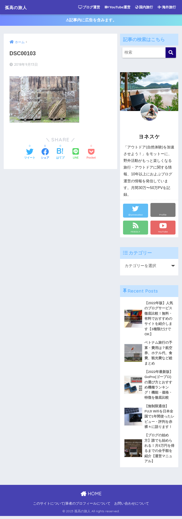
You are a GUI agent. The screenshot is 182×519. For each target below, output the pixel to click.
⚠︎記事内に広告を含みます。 (91, 20)
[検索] (171, 53)
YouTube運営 (117, 7)
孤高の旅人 (19, 7)
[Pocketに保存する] (91, 155)
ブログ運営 (89, 7)
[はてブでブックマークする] (60, 155)
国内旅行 (144, 7)
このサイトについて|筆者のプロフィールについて (71, 507)
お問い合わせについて (131, 507)
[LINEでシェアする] (75, 154)
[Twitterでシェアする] (29, 155)
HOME (91, 497)
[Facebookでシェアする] (45, 155)
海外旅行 (167, 7)
